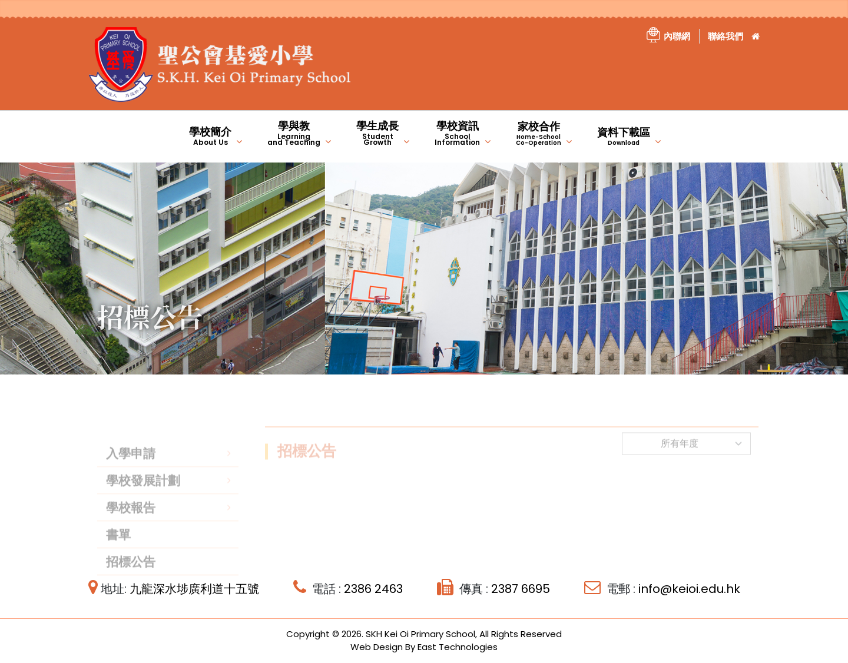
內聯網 (677, 36)
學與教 (293, 132)
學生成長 (377, 132)
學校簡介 (210, 135)
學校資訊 (457, 132)
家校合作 (538, 133)
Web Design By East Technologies (424, 647)
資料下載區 (623, 136)
